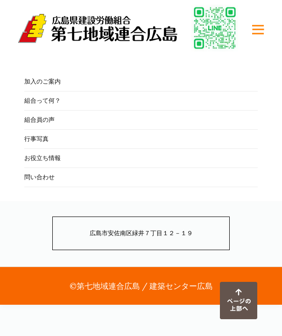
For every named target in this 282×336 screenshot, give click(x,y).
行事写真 (36, 139)
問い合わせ (39, 177)
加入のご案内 (42, 81)
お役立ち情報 (42, 158)
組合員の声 (39, 120)
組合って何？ (42, 101)
